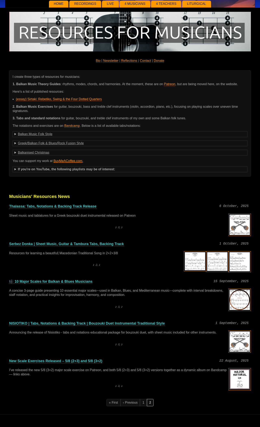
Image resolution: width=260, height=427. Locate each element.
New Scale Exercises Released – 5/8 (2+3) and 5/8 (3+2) (55, 361)
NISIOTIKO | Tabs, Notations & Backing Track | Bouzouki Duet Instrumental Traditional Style (87, 323)
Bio (98, 60)
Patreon (169, 84)
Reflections (129, 60)
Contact (145, 60)
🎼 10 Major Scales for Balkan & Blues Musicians (50, 281)
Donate (159, 60)
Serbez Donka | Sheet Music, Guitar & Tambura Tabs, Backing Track (66, 244)
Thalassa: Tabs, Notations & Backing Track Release (52, 206)
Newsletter (111, 60)
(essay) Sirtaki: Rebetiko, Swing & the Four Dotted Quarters (59, 99)
